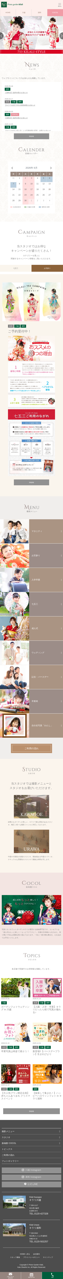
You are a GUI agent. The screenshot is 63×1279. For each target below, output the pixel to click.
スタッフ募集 (15, 1257)
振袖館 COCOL (9, 1143)
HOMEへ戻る (25, 1254)
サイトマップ (48, 1257)
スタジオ (6, 1137)
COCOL (55, 12)
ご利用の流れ (8, 1155)
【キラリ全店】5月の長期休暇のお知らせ (20, 105)
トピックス (7, 1149)
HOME (8, 12)
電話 (52, 1275)
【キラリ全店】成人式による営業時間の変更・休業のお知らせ (28, 130)
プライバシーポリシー (31, 1257)
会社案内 (36, 1254)
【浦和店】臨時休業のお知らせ (16, 93)
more (31, 136)
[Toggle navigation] (59, 5)
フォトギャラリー (10, 1161)
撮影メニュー (8, 1131)
